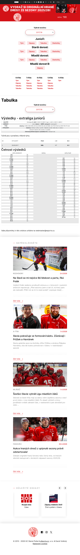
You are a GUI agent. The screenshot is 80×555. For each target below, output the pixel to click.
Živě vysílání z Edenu (53, 501)
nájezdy (46, 128)
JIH (35, 126)
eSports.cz (44, 541)
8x (27, 159)
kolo (33, 124)
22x (27, 172)
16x (27, 165)
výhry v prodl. (39, 128)
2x (27, 154)
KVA (42, 126)
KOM (39, 126)
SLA (59, 126)
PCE (54, 126)
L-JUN (50, 122)
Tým (22, 43)
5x (74, 167)
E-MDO (43, 122)
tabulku (36, 129)
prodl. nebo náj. (53, 128)
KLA (37, 126)
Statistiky (56, 43)
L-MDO (59, 122)
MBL (49, 126)
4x (27, 168)
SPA (62, 126)
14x (74, 173)
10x (27, 163)
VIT (66, 126)
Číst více (18, 301)
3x (27, 156)
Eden (26, 501)
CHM (29, 126)
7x (27, 157)
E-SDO (38, 122)
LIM (47, 126)
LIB (44, 126)
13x (27, 173)
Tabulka (43, 43)
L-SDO (55, 122)
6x (27, 166)
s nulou (60, 128)
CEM (26, 126)
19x (27, 171)
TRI (64, 126)
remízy (33, 128)
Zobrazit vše (51, 131)
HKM (32, 126)
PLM (57, 126)
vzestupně (53, 124)
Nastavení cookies (40, 544)
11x (74, 179)
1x (27, 187)
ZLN (68, 126)
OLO (52, 126)
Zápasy (32, 43)
